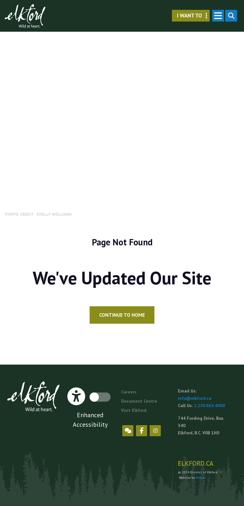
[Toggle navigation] (218, 16)
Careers (129, 392)
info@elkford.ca (194, 398)
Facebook (141, 430)
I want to (193, 16)
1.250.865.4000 (209, 405)
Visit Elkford (133, 410)
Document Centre (139, 401)
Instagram (155, 430)
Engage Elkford (127, 430)
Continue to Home (122, 315)
